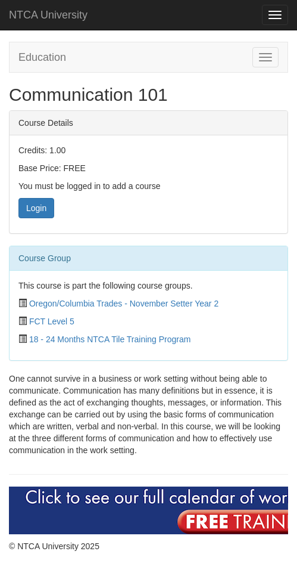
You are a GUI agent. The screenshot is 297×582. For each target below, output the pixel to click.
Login (36, 208)
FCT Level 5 (51, 321)
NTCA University (48, 15)
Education (42, 57)
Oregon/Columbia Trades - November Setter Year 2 (123, 303)
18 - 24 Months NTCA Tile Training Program (110, 339)
